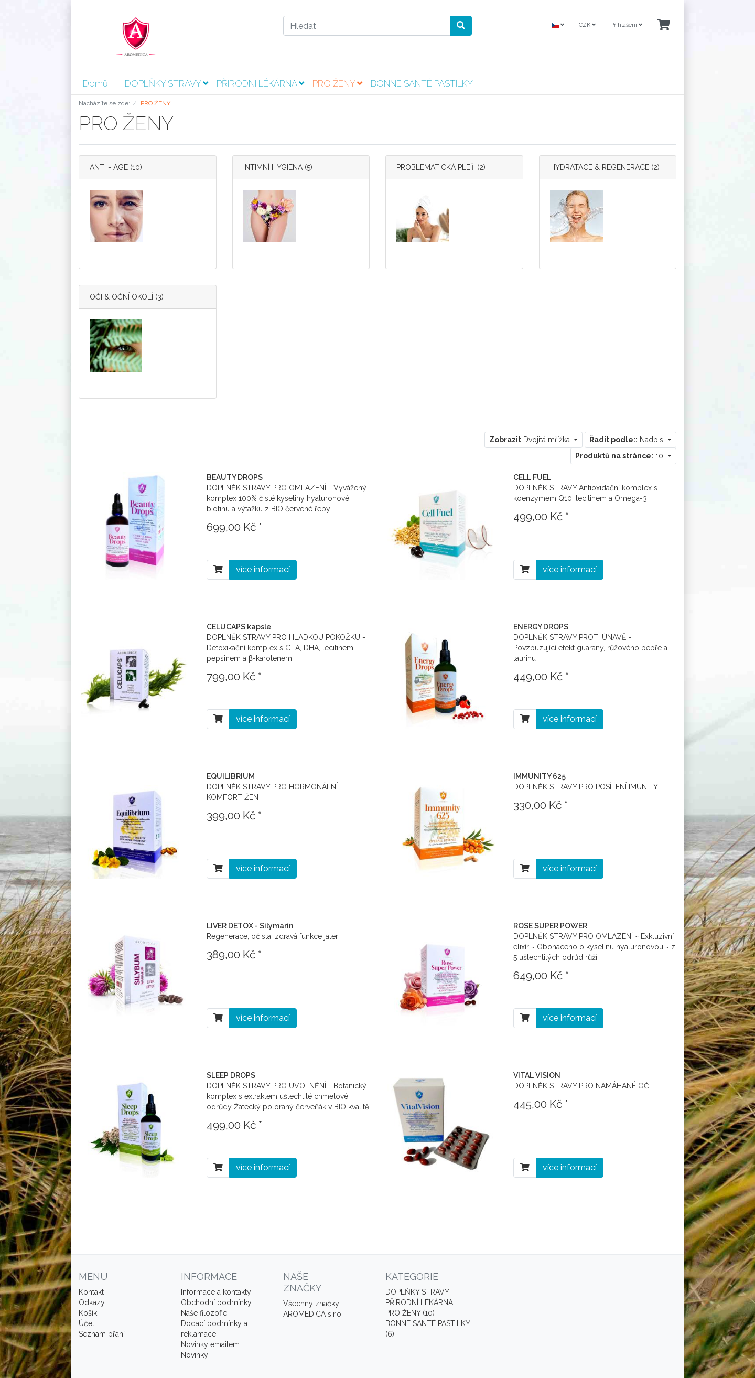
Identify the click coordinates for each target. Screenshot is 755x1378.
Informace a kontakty (216, 1292)
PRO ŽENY (337, 83)
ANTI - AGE (110, 167)
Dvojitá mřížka (530, 439)
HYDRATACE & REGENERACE (599, 167)
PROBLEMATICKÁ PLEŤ (435, 167)
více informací (263, 569)
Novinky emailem (210, 1344)
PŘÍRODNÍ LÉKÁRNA (260, 83)
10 (620, 456)
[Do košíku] (218, 570)
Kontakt (91, 1292)
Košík (88, 1313)
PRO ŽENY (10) (410, 1313)
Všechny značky (311, 1303)
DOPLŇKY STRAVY (166, 83)
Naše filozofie (204, 1313)
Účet (86, 1323)
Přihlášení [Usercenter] (626, 25)
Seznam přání (102, 1334)
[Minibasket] (663, 25)
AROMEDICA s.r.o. (313, 1314)
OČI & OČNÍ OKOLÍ (121, 297)
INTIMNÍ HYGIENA (273, 167)
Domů (95, 83)
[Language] (557, 25)
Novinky (194, 1355)
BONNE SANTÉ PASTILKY (422, 83)
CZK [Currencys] (587, 25)
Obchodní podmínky (216, 1302)
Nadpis (627, 439)
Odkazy (92, 1302)
